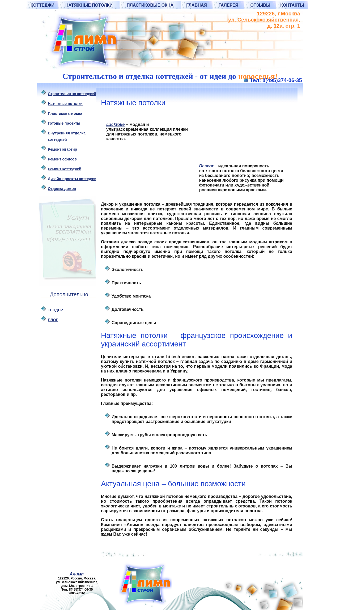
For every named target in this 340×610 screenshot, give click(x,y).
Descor (206, 166)
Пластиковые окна (150, 5)
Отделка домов (62, 189)
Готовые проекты (64, 123)
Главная (196, 5)
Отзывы (260, 5)
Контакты (292, 5)
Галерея (229, 5)
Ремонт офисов (62, 159)
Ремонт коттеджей (64, 169)
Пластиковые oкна (65, 113)
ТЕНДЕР (55, 310)
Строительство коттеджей (72, 94)
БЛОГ (53, 320)
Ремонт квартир (62, 149)
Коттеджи (42, 5)
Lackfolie (115, 124)
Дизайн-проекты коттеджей (73, 179)
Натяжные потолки (89, 5)
